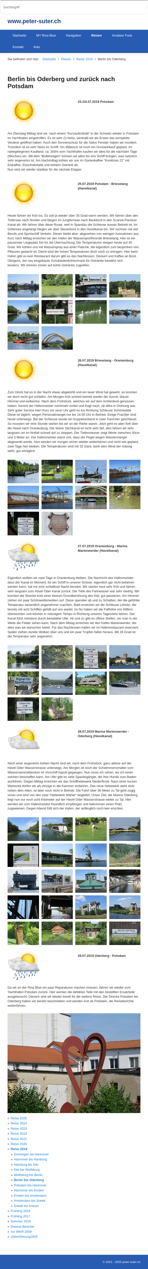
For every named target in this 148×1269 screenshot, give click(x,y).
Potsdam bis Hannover (30, 1185)
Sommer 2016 (21, 1221)
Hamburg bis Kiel (26, 1164)
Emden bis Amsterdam (30, 1195)
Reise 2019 (19, 1149)
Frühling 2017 (20, 1216)
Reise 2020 (19, 1144)
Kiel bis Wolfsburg (27, 1170)
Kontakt (18, 47)
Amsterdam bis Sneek (29, 1200)
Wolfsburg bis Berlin (28, 1175)
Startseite (19, 35)
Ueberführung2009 (24, 1237)
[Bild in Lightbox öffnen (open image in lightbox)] (23, 286)
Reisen (96, 35)
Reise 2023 (19, 1128)
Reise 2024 (19, 1123)
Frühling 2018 (20, 1211)
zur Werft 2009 (21, 1231)
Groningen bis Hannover (31, 1154)
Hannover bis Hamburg (30, 1159)
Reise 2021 (19, 1139)
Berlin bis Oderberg (29, 1180)
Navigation (73, 35)
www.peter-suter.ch (34, 21)
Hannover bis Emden (29, 1190)
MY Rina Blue (46, 35)
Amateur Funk (122, 35)
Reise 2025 (19, 1118)
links (36, 47)
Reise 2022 (19, 1133)
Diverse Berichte (22, 1226)
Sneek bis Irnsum (26, 1206)
